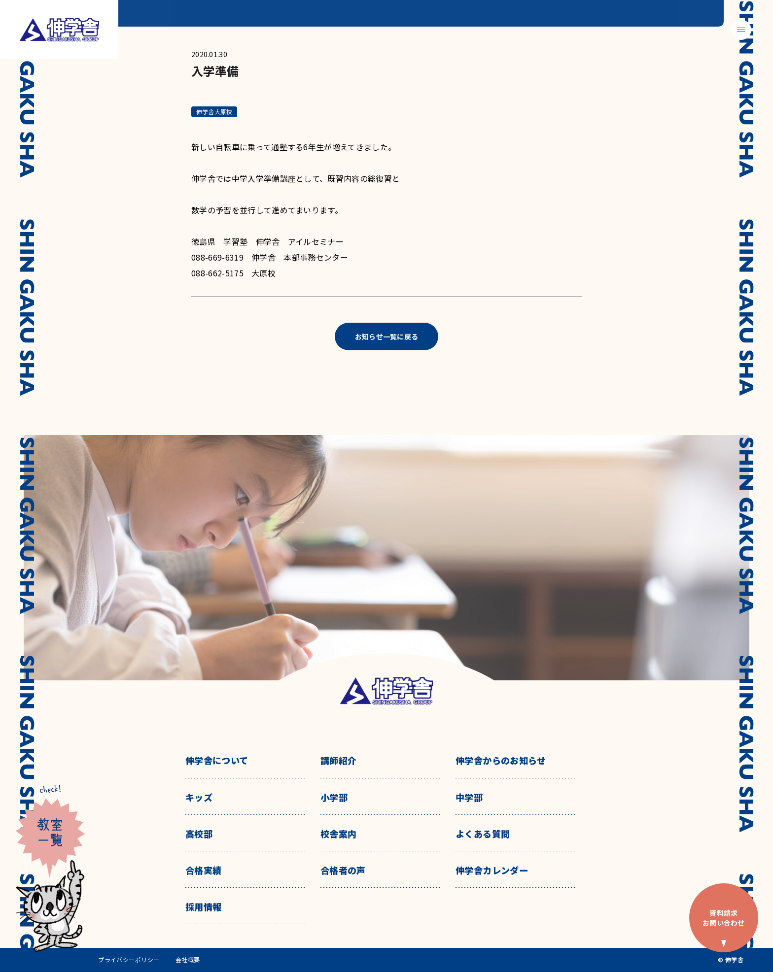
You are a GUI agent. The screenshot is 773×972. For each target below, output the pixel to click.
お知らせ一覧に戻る (387, 336)
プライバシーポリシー (129, 960)
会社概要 (188, 960)
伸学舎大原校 (214, 111)
